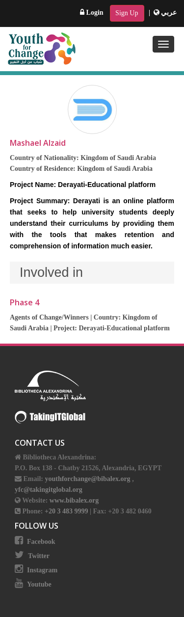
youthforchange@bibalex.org (87, 479)
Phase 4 (24, 302)
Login (92, 12)
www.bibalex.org (74, 500)
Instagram (42, 570)
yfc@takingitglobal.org (48, 489)
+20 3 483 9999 (67, 511)
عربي (165, 12)
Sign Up (126, 13)
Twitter (39, 556)
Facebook (41, 541)
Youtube (39, 584)
